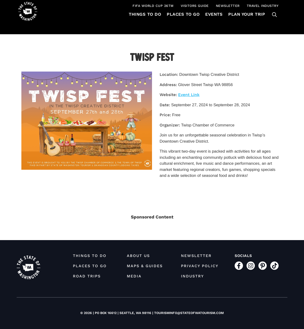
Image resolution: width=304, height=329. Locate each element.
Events (214, 14)
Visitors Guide (195, 6)
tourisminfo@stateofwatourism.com (189, 313)
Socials (243, 255)
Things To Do (145, 14)
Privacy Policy (199, 266)
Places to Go (183, 14)
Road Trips (87, 276)
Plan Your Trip (246, 14)
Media (134, 276)
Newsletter (228, 6)
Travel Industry (263, 6)
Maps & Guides (145, 266)
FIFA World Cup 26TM (153, 6)
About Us (138, 255)
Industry (192, 276)
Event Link (189, 94)
